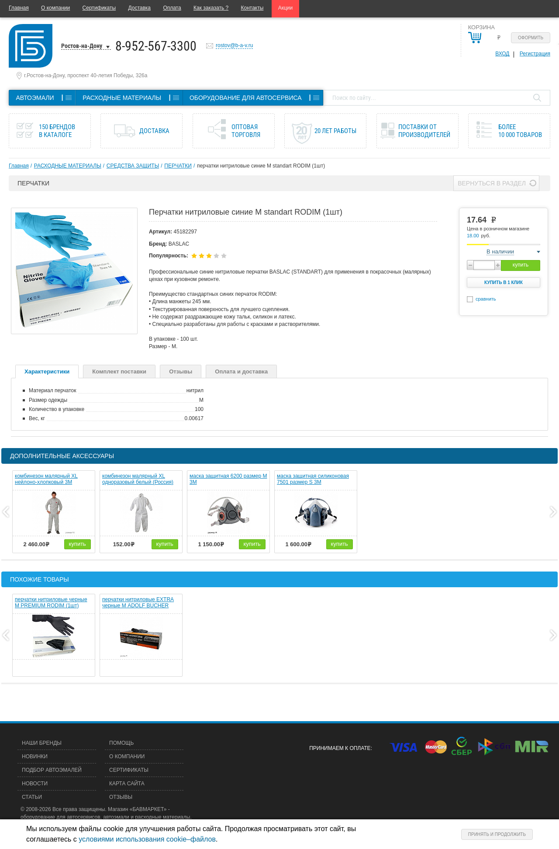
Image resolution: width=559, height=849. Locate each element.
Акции (285, 8)
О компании (55, 8)
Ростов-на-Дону (81, 45)
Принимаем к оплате (339, 748)
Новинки (35, 756)
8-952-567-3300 (156, 46)
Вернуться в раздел (492, 183)
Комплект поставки (119, 371)
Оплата (172, 8)
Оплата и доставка (241, 371)
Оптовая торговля (245, 131)
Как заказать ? (210, 8)
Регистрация (535, 54)
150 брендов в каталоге (57, 131)
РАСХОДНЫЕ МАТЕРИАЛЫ (67, 166)
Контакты (252, 8)
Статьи (32, 797)
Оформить (530, 37)
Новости (35, 784)
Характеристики (46, 371)
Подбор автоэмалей (52, 770)
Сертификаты (99, 8)
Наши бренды (42, 743)
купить (520, 265)
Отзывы (180, 371)
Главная (19, 8)
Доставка (139, 8)
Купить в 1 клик (503, 282)
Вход (502, 54)
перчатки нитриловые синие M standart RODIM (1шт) (261, 166)
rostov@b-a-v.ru (234, 45)
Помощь (121, 743)
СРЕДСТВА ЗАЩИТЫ (133, 166)
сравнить (486, 298)
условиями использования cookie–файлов (147, 839)
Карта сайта (127, 784)
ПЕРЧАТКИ (178, 166)
